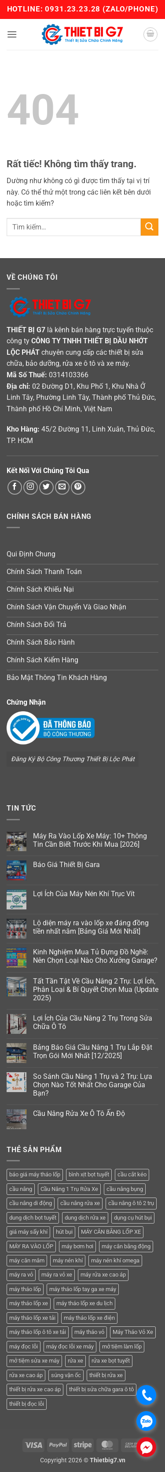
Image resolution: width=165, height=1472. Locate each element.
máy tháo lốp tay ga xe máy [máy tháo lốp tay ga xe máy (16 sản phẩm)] (82, 1289)
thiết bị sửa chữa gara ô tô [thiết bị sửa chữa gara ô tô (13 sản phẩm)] (101, 1389)
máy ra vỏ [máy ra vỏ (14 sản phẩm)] (21, 1274)
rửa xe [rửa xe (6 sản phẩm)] (75, 1360)
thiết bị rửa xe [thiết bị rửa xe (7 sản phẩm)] (106, 1375)
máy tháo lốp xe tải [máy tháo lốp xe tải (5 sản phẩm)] (32, 1317)
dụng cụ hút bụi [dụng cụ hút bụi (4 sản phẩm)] (133, 1217)
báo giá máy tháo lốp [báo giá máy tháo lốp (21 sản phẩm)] (34, 1174)
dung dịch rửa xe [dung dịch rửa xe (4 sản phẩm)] (85, 1217)
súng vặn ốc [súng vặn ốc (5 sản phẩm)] (66, 1375)
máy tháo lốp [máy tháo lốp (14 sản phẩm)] (25, 1289)
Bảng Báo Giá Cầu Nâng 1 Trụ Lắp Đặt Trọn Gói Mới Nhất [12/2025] (92, 1051)
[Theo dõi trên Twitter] (46, 487)
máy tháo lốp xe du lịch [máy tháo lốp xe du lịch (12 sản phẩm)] (84, 1303)
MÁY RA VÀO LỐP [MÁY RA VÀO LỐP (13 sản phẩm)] (31, 1246)
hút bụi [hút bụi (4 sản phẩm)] (64, 1231)
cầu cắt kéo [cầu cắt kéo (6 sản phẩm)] (132, 1174)
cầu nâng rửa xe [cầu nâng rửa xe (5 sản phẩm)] (80, 1203)
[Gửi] (149, 227)
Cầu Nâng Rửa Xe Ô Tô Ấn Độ (79, 1113)
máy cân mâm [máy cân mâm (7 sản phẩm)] (26, 1260)
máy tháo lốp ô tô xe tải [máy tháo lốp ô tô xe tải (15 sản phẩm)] (37, 1332)
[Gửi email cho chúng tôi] (62, 487)
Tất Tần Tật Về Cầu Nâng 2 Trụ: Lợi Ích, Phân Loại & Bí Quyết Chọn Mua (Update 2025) (95, 989)
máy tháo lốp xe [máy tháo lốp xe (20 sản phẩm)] (28, 1303)
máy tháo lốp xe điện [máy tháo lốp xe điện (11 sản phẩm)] (89, 1317)
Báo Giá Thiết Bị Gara (66, 864)
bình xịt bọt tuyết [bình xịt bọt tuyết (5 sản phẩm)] (89, 1174)
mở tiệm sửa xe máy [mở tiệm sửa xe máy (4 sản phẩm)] (34, 1360)
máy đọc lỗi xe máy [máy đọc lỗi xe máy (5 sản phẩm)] (70, 1346)
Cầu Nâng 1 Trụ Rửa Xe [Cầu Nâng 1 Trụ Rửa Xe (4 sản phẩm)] (69, 1189)
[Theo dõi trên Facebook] (14, 487)
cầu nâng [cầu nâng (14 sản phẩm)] (20, 1189)
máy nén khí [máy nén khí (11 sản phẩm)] (68, 1260)
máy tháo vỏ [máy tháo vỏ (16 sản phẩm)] (89, 1332)
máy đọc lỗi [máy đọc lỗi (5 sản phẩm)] (23, 1346)
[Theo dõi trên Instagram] (30, 487)
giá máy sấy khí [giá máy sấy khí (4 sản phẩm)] (28, 1231)
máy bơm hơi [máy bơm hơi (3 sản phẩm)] (77, 1246)
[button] (12, 34)
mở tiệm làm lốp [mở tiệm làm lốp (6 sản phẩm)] (122, 1346)
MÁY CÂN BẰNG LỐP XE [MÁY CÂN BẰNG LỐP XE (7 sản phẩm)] (111, 1231)
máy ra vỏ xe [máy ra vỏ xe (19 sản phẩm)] (56, 1274)
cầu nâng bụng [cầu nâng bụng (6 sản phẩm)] (124, 1189)
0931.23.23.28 (74, 8)
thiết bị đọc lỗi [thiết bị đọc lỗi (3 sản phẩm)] (26, 1404)
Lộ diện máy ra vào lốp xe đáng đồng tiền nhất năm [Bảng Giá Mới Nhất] (91, 927)
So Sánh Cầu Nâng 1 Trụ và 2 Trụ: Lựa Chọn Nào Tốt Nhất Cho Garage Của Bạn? (92, 1084)
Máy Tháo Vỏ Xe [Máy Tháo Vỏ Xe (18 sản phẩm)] (133, 1332)
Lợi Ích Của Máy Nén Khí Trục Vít (84, 894)
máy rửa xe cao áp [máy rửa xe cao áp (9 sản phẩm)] (103, 1274)
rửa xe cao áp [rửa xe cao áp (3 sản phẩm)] (26, 1375)
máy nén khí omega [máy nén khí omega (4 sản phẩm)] (115, 1260)
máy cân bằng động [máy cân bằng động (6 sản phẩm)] (126, 1246)
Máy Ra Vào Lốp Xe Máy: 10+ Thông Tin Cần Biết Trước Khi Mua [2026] (90, 840)
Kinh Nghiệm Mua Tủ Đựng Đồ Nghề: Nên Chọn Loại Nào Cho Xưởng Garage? (95, 956)
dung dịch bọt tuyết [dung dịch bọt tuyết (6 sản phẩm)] (32, 1217)
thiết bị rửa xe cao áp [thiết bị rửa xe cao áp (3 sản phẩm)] (35, 1389)
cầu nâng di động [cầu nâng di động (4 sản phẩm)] (30, 1203)
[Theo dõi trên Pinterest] (78, 487)
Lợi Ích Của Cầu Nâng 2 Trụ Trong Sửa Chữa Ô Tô (92, 1022)
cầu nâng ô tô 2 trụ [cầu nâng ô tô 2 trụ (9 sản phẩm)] (131, 1203)
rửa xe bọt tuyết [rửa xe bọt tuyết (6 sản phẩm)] (111, 1360)
